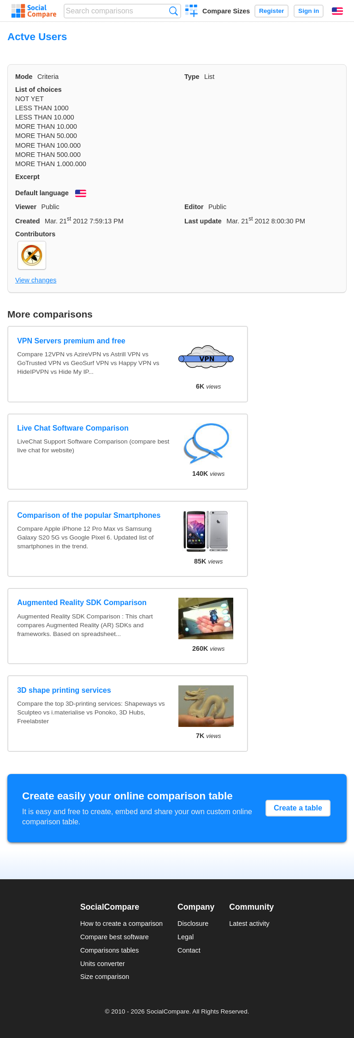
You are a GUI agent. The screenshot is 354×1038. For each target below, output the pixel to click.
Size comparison (104, 976)
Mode (24, 76)
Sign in (308, 10)
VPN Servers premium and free (71, 341)
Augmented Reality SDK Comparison (82, 602)
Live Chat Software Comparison (73, 428)
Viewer (25, 206)
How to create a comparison (121, 923)
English (337, 11)
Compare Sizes (226, 11)
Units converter (102, 963)
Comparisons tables (109, 950)
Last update (203, 221)
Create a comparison (191, 12)
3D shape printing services (64, 690)
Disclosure (192, 923)
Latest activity (249, 923)
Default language (42, 193)
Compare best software (114, 937)
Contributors (35, 234)
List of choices (38, 89)
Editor (194, 206)
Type (192, 76)
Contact (189, 950)
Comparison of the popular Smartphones (88, 515)
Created (27, 221)
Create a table (298, 808)
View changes (35, 280)
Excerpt (27, 176)
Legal (185, 937)
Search (173, 10)
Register (271, 10)
